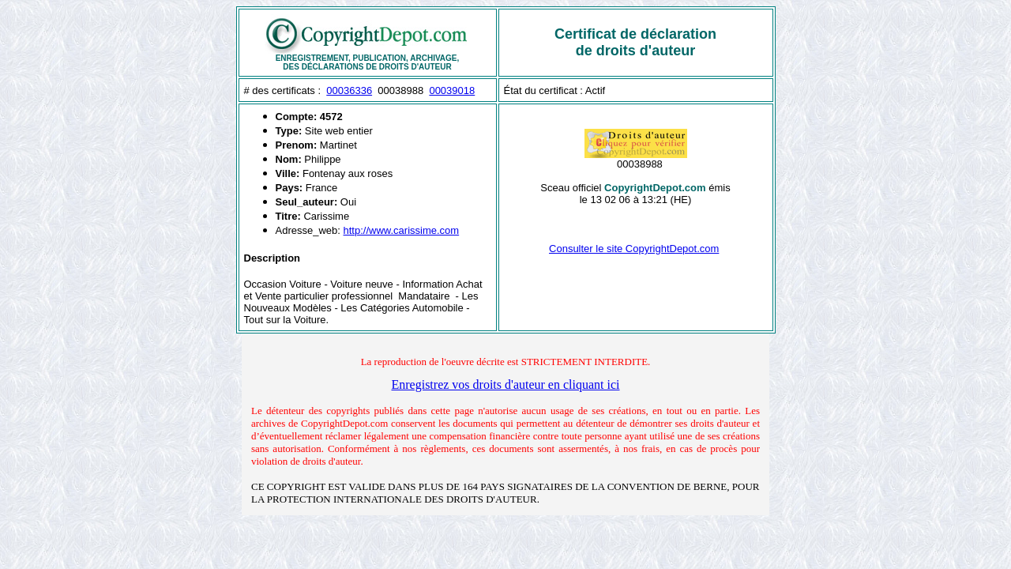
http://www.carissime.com (402, 230)
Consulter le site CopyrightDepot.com (634, 248)
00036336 (349, 90)
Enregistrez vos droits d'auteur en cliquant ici (505, 384)
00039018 (452, 90)
